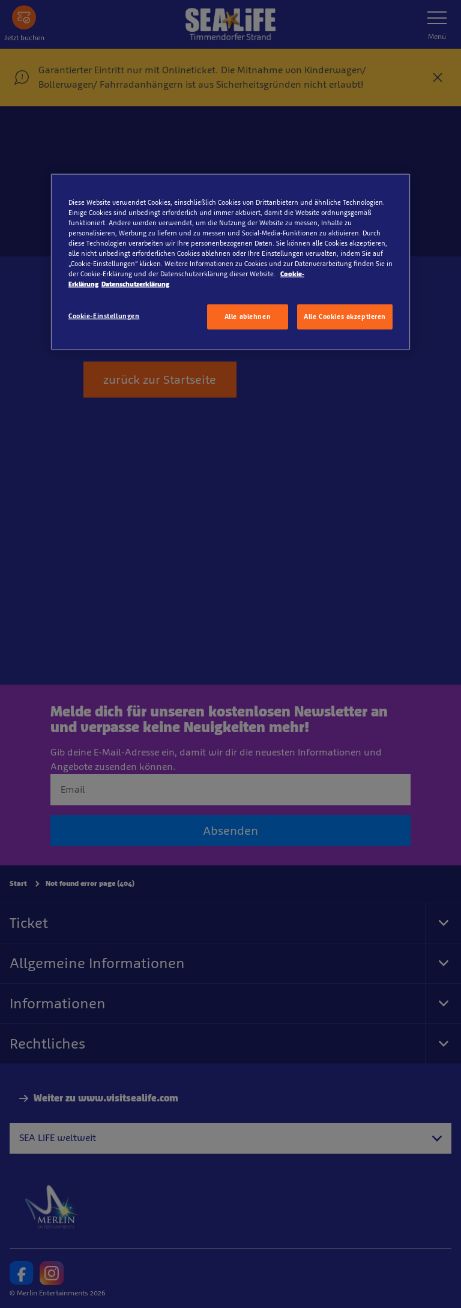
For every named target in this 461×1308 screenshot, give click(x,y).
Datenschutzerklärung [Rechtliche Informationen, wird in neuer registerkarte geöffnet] (135, 284)
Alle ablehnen (247, 316)
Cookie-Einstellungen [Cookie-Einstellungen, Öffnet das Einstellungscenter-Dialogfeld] (103, 316)
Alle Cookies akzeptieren (345, 316)
